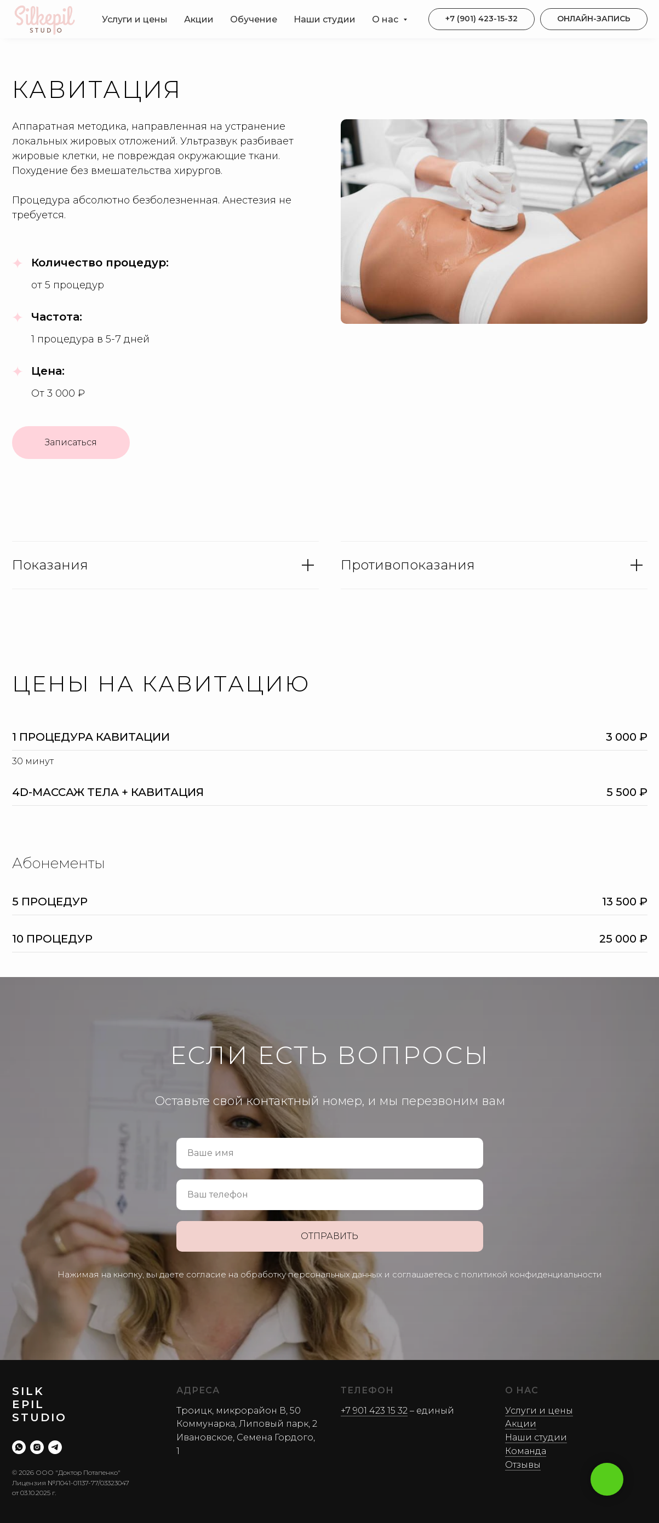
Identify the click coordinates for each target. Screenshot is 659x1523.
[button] (593, 19)
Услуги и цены (135, 19)
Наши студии (325, 19)
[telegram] (55, 1447)
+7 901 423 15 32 (374, 1410)
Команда (525, 1451)
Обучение (253, 19)
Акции (199, 19)
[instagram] (37, 1447)
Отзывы (523, 1465)
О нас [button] (386, 19)
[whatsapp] (19, 1447)
